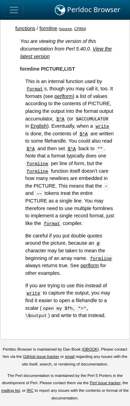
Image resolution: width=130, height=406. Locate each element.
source (66, 29)
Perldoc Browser (87, 10)
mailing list (10, 390)
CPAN (79, 29)
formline (48, 28)
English (39, 126)
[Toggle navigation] (14, 10)
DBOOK (90, 349)
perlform (63, 96)
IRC (30, 390)
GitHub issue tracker (41, 356)
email (70, 356)
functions (25, 28)
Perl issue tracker (105, 383)
